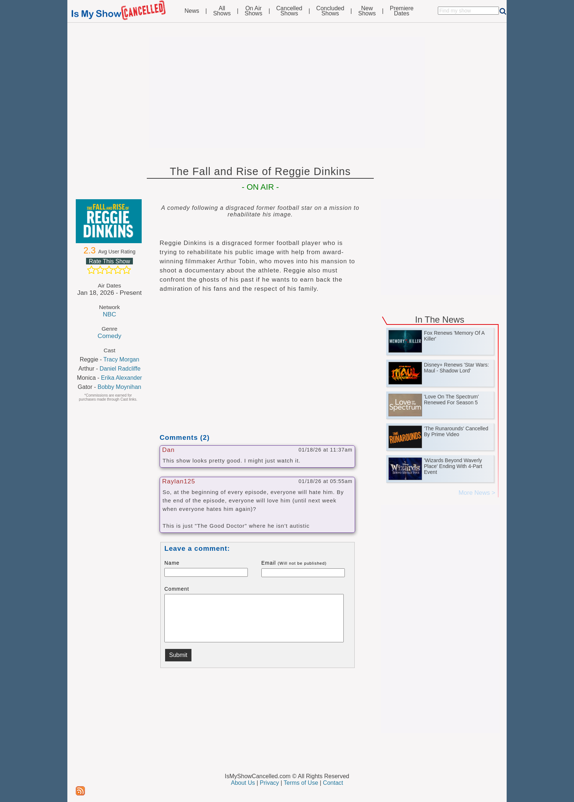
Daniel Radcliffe (120, 368)
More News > (476, 492)
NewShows (367, 11)
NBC (109, 314)
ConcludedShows (330, 11)
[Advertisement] (287, 92)
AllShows (222, 11)
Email (294, 563)
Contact (333, 783)
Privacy (269, 783)
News (191, 11)
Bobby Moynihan (119, 387)
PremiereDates (402, 11)
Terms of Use (301, 783)
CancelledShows (289, 11)
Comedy (110, 335)
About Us (243, 783)
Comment (176, 589)
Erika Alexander (121, 378)
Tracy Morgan (121, 359)
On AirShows (253, 11)
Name (171, 563)
